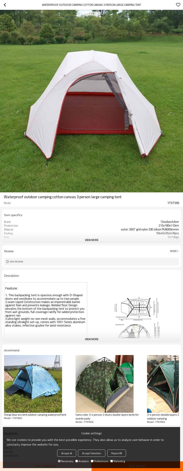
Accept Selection (91, 453)
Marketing (117, 461)
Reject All (116, 453)
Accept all (66, 453)
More (173, 251)
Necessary (65, 461)
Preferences (99, 461)
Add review (16, 261)
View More (91, 240)
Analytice (82, 461)
